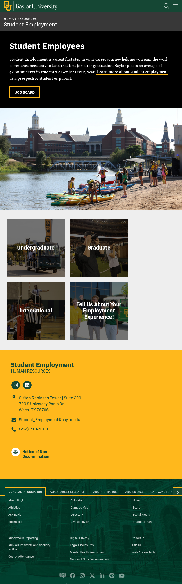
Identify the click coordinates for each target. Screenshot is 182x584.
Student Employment (30, 24)
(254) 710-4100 (33, 417)
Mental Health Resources (87, 540)
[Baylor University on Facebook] (72, 566)
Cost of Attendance (21, 544)
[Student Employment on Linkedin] (27, 373)
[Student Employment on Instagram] (15, 373)
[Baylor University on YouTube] (120, 566)
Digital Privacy (79, 526)
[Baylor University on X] (91, 566)
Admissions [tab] (134, 480)
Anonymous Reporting (23, 526)
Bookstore (15, 510)
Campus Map (80, 495)
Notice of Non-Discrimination (89, 547)
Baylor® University (86, 573)
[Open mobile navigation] (176, 7)
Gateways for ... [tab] (162, 480)
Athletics (14, 495)
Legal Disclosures (82, 533)
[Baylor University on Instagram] (81, 566)
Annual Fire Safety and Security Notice (29, 535)
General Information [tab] (25, 480)
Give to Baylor (80, 510)
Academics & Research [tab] (67, 480)
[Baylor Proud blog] (62, 566)
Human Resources (20, 18)
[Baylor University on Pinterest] (111, 566)
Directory (77, 503)
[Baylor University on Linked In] (101, 566)
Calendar (77, 488)
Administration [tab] (105, 480)
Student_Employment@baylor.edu (49, 407)
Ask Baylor (15, 503)
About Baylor (17, 488)
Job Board (25, 92)
